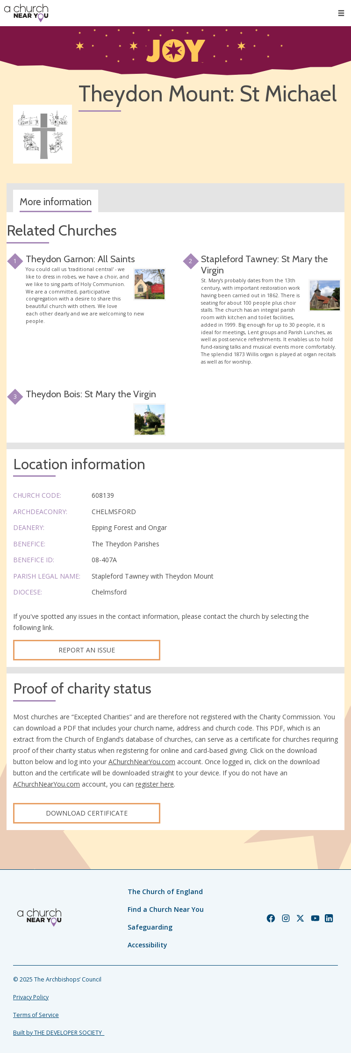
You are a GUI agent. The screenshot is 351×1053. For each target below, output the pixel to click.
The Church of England (165, 891)
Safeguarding (150, 927)
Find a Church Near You (166, 909)
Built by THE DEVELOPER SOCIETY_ (58, 1033)
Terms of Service (36, 1015)
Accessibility (147, 944)
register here (155, 784)
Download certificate (87, 813)
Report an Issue (86, 649)
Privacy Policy (31, 997)
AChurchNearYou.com (141, 761)
